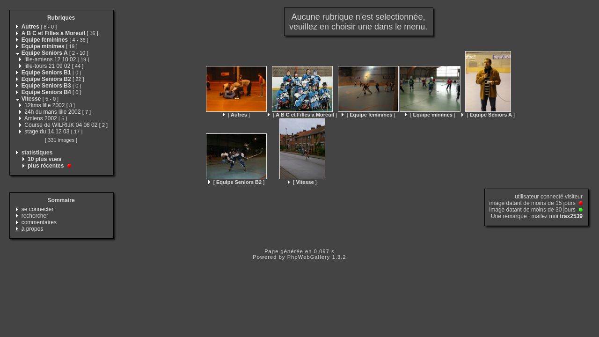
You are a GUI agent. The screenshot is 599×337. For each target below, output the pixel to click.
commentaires (39, 222)
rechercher (35, 215)
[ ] (236, 114)
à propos (33, 229)
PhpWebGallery (308, 257)
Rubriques (61, 18)
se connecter (38, 209)
